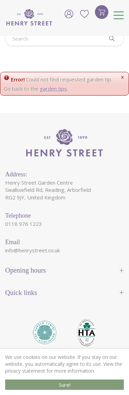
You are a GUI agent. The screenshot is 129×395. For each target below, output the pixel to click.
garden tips (53, 88)
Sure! (65, 384)
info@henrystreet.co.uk (32, 250)
